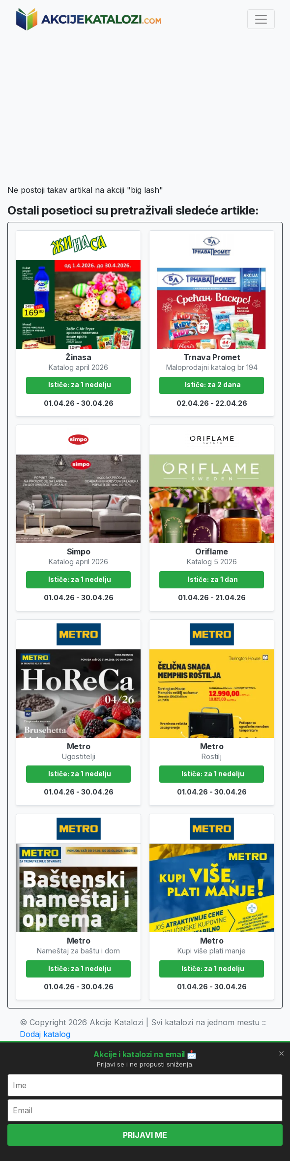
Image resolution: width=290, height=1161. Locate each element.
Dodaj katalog (45, 1034)
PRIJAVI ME (145, 1135)
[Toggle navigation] (261, 19)
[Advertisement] (145, 111)
